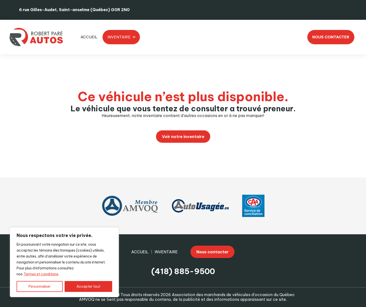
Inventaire (119, 37)
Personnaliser (39, 286)
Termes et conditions (41, 274)
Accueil (89, 37)
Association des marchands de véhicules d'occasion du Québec (233, 294)
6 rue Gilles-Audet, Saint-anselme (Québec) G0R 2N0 (74, 9)
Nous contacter (330, 37)
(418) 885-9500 (183, 271)
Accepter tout (88, 286)
